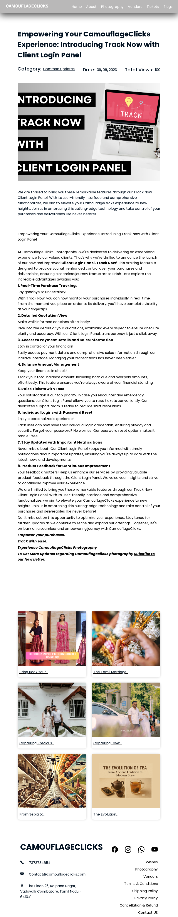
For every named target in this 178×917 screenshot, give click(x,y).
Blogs (168, 6)
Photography (112, 6)
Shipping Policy (145, 890)
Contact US (148, 912)
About (91, 6)
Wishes (152, 862)
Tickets (153, 6)
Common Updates (59, 68)
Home (77, 6)
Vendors (135, 6)
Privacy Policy (146, 898)
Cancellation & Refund (139, 905)
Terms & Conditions (141, 883)
